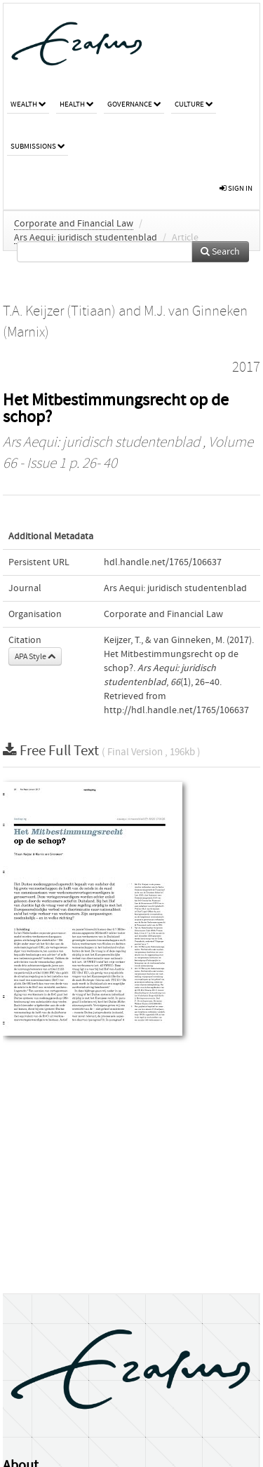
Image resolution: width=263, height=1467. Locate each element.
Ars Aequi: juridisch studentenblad (85, 237)
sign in (236, 188)
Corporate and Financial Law (73, 223)
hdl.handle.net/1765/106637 (163, 562)
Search (220, 251)
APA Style (35, 656)
